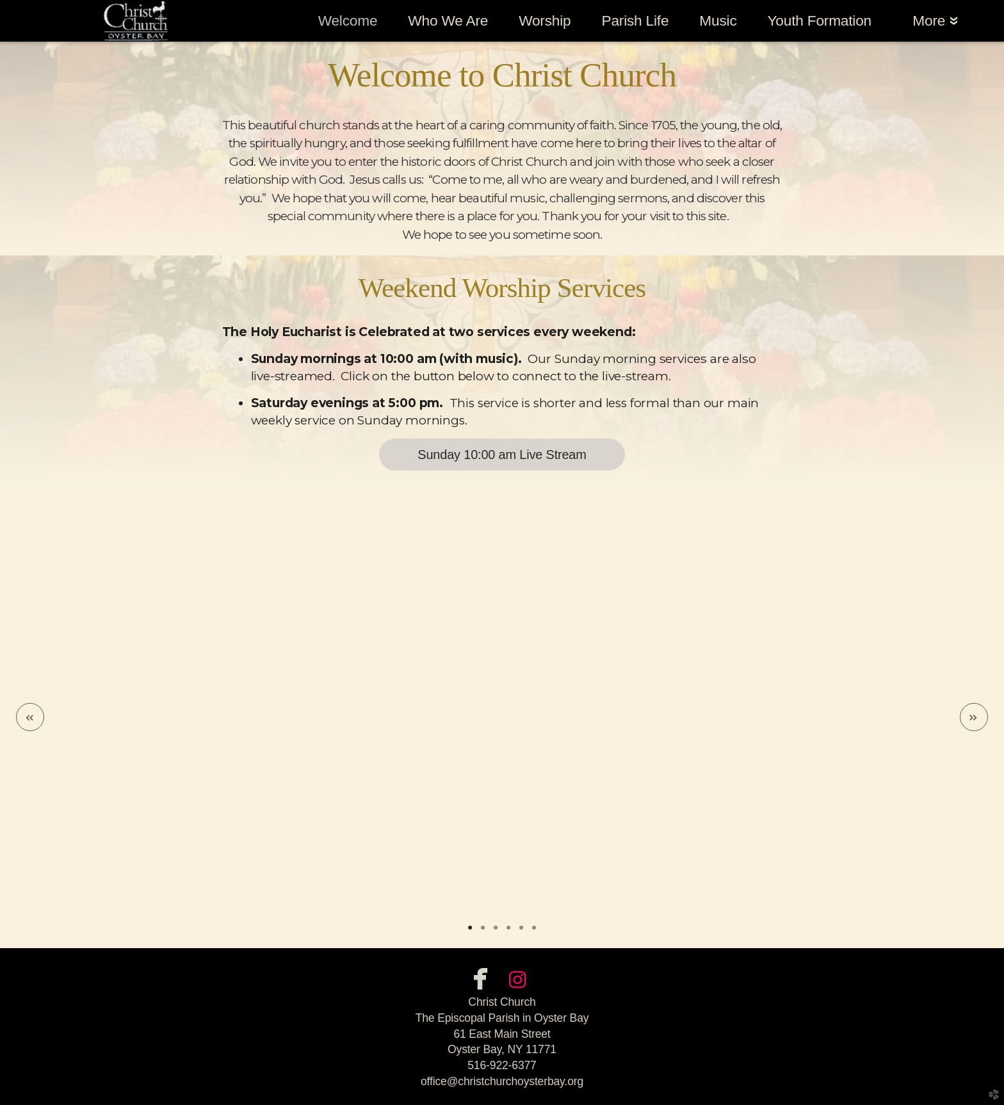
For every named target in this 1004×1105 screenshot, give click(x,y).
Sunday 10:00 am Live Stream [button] (501, 455)
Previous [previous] (30, 717)
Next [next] (974, 717)
